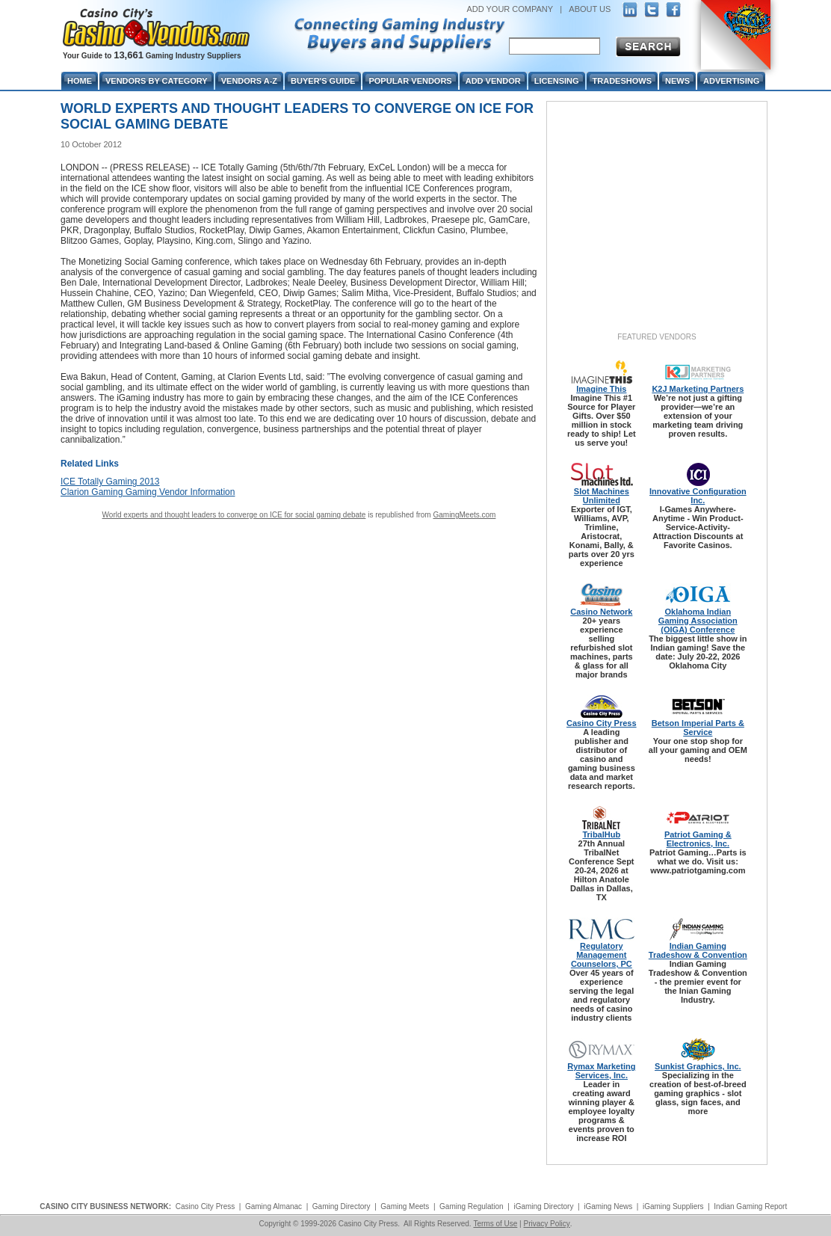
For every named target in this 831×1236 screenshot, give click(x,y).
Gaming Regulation (471, 1206)
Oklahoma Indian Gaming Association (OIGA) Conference (698, 620)
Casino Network (601, 611)
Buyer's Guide (323, 80)
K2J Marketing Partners (698, 388)
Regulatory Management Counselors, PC (601, 954)
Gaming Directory (341, 1206)
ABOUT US (590, 8)
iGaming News (608, 1206)
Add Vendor (493, 80)
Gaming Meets (404, 1206)
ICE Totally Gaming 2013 (110, 481)
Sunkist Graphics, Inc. (698, 1066)
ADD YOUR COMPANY (509, 8)
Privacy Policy (546, 1224)
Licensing (556, 80)
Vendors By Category (156, 80)
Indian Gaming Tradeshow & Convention (698, 950)
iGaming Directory (543, 1206)
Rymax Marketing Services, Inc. (601, 1071)
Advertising (731, 80)
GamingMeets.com (464, 515)
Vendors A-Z (249, 80)
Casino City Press (601, 723)
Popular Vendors (409, 80)
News (677, 80)
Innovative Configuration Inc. (698, 496)
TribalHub (601, 834)
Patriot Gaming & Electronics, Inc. (698, 839)
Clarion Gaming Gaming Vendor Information (148, 492)
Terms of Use (495, 1224)
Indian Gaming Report (750, 1206)
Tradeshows (622, 80)
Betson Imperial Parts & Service (698, 728)
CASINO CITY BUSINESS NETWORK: (105, 1206)
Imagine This (601, 388)
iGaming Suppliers (673, 1206)
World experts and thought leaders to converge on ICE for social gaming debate (234, 515)
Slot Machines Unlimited (601, 496)
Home (79, 80)
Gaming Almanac (273, 1206)
